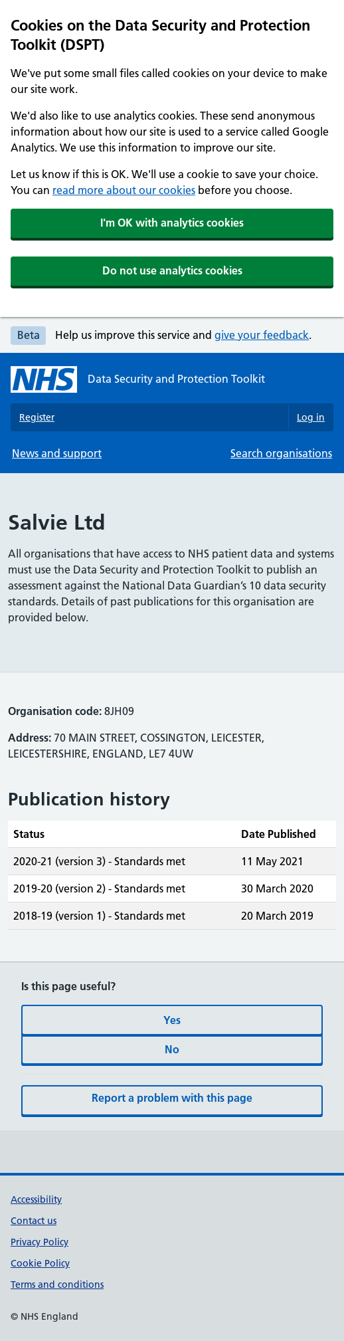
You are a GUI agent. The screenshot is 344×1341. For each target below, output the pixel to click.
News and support (57, 453)
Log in (311, 417)
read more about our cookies (123, 190)
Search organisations (281, 453)
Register (36, 417)
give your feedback (262, 335)
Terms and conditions (57, 1284)
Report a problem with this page (172, 1097)
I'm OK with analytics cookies (172, 222)
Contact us (33, 1221)
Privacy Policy (39, 1242)
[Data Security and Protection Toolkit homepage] (138, 379)
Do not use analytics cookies (172, 270)
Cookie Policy (40, 1263)
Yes (172, 1020)
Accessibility (36, 1199)
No (172, 1049)
